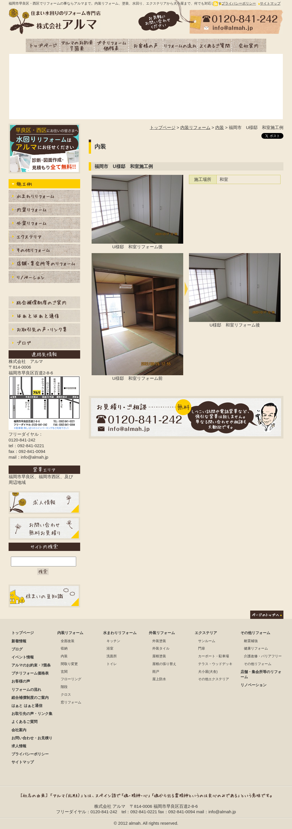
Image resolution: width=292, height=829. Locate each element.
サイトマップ (270, 3)
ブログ (44, 343)
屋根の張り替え (164, 664)
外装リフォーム (44, 223)
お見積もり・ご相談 (186, 417)
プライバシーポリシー (239, 3)
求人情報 (18, 746)
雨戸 (155, 672)
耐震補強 (251, 641)
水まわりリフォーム (120, 633)
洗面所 (111, 656)
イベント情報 (22, 657)
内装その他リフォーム (44, 250)
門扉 (201, 648)
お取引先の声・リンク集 (44, 330)
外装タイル (160, 648)
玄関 (64, 672)
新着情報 (18, 641)
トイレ (111, 664)
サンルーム (206, 641)
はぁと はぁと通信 (26, 705)
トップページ (43, 45)
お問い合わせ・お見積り (31, 738)
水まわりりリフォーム (44, 197)
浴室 (109, 648)
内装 (219, 127)
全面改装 (67, 641)
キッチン (113, 641)
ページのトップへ (266, 615)
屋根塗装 (159, 656)
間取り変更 (69, 664)
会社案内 (249, 45)
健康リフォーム (256, 648)
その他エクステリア (213, 679)
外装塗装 (159, 641)
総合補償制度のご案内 (44, 303)
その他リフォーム (255, 633)
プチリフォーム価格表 (111, 45)
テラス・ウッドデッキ (215, 664)
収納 (64, 648)
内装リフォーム (195, 127)
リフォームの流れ (180, 45)
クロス (66, 695)
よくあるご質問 (215, 45)
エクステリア (44, 237)
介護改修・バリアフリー (263, 656)
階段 (64, 687)
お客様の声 (146, 45)
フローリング (71, 679)
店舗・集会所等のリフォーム (44, 264)
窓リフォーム (71, 702)
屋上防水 (159, 679)
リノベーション (44, 277)
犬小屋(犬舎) (208, 672)
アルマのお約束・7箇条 (77, 45)
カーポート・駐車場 (213, 656)
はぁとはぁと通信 (44, 316)
